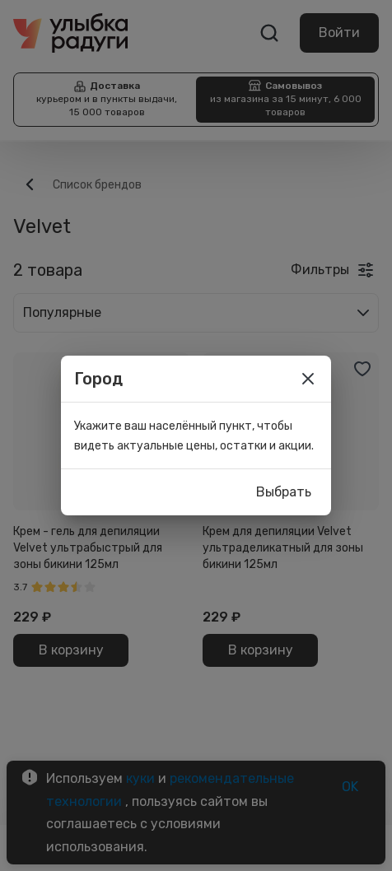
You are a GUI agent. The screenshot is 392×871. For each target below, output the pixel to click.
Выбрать (284, 492)
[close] (308, 378)
